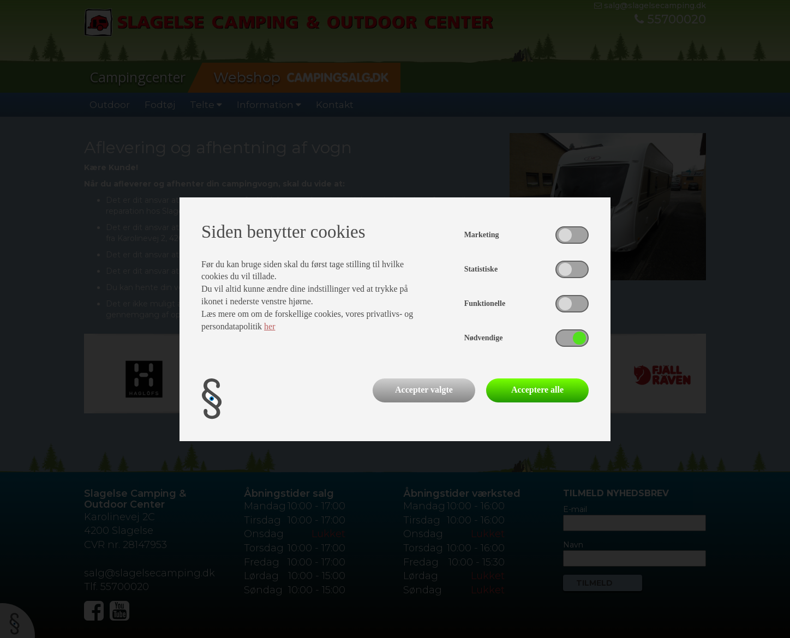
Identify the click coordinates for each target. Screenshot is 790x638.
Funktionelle (484, 303)
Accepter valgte (424, 389)
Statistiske (481, 269)
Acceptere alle (537, 389)
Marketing (481, 235)
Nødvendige (483, 338)
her (269, 326)
